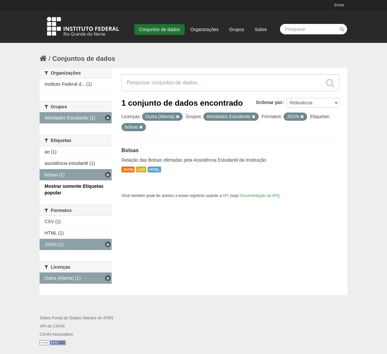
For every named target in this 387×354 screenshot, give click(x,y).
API (226, 195)
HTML (154, 169)
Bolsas (129, 150)
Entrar (339, 5)
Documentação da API (258, 195)
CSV (141, 169)
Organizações (204, 29)
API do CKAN (52, 326)
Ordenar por (269, 102)
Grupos (236, 29)
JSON (128, 169)
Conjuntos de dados (159, 29)
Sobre (261, 29)
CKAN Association (56, 334)
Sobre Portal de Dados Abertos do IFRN (76, 318)
